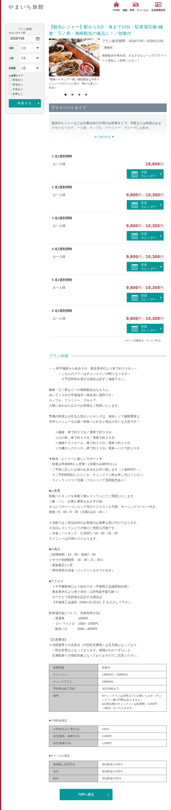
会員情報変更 (158, 7)
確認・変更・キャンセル (135, 7)
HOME (116, 7)
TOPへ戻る (86, 794)
